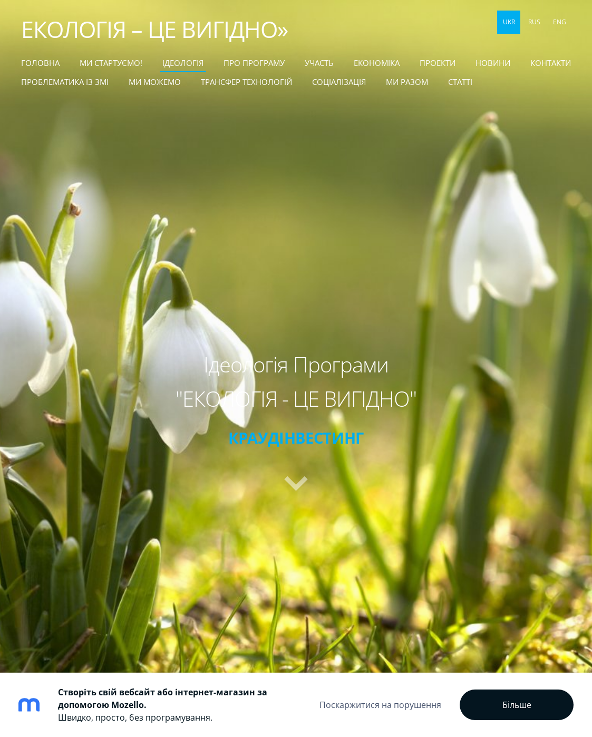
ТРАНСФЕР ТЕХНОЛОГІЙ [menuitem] (246, 81)
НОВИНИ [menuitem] (492, 63)
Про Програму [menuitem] (254, 63)
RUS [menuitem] (534, 21)
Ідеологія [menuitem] (182, 63)
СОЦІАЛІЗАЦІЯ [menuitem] (339, 81)
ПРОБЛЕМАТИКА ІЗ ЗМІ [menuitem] (65, 81)
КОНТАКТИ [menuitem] (550, 63)
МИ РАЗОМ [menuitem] (407, 81)
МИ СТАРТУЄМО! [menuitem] (111, 63)
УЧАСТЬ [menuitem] (319, 63)
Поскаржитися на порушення (380, 705)
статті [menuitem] (460, 81)
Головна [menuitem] (40, 63)
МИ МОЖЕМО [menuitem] (155, 81)
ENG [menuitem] (559, 21)
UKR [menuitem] (509, 21)
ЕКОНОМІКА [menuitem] (377, 63)
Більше (516, 705)
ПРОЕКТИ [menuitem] (437, 63)
